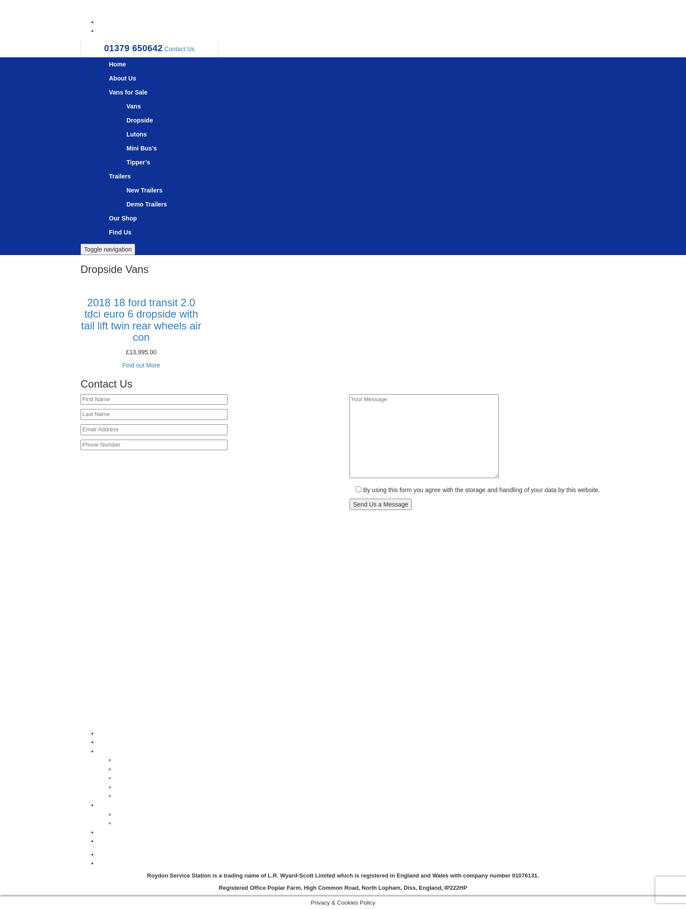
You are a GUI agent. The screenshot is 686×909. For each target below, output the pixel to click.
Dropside (139, 120)
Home (117, 64)
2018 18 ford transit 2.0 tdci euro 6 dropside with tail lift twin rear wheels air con (141, 320)
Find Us (120, 232)
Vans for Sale (128, 92)
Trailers (120, 176)
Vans (133, 106)
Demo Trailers (146, 204)
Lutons (136, 134)
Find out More (141, 365)
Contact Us (179, 48)
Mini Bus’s (141, 148)
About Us (122, 78)
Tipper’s (138, 162)
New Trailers (144, 190)
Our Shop (123, 218)
